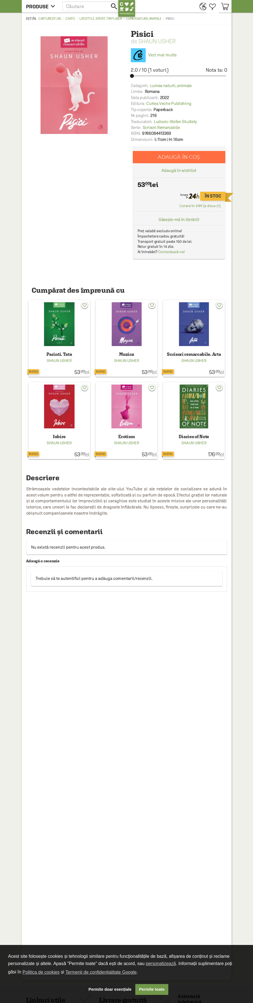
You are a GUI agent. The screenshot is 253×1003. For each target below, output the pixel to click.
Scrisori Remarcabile (161, 127)
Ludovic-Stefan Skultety (175, 121)
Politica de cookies (41, 972)
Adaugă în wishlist (179, 170)
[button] (90, 6)
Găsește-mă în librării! (179, 219)
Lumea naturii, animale (143, 19)
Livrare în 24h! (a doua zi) (199, 206)
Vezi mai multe (154, 54)
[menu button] (42, 6)
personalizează (161, 963)
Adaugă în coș (179, 157)
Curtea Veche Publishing (168, 103)
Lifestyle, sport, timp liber (100, 19)
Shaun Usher (157, 41)
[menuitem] (201, 6)
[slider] (179, 76)
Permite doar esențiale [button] (110, 989)
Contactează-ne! (171, 252)
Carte (70, 19)
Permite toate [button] (151, 989)
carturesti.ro (49, 19)
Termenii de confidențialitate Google (100, 972)
